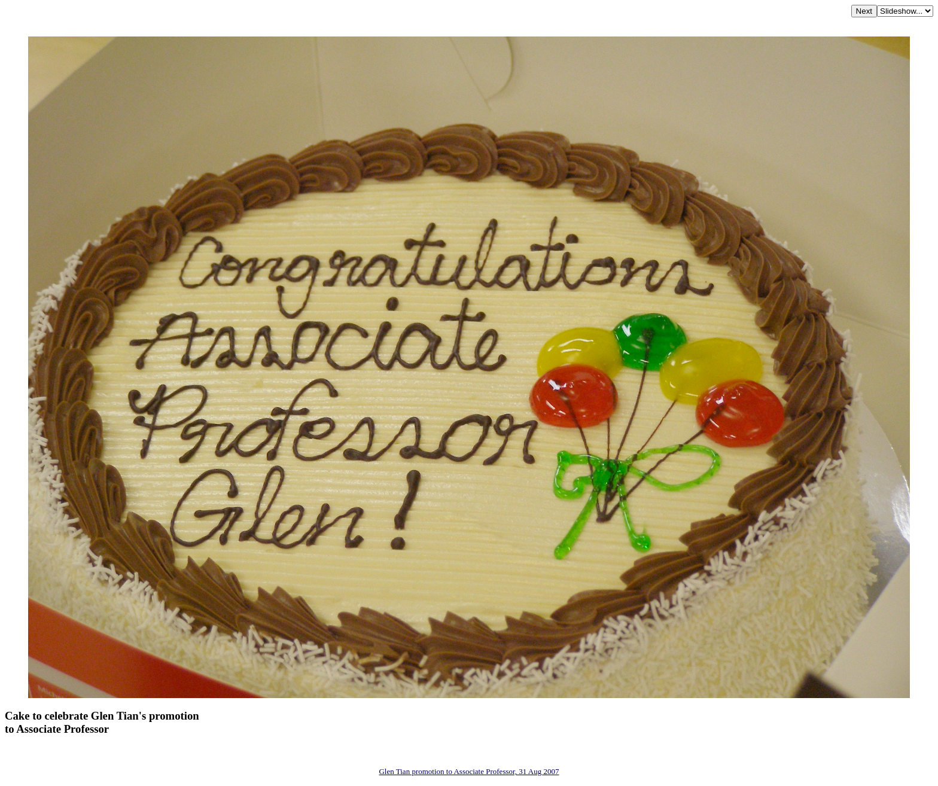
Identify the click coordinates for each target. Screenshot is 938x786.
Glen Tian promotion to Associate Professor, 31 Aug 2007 (469, 771)
